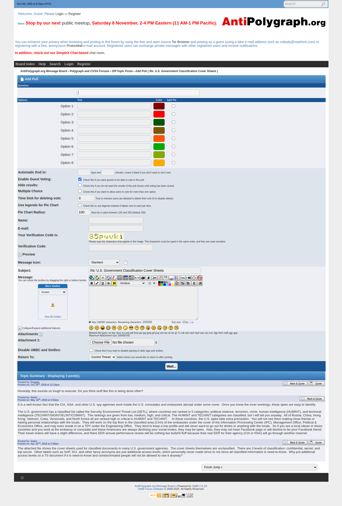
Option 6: (67, 146)
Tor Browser (181, 42)
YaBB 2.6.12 (199, 486)
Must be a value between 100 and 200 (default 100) (118, 212)
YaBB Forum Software (151, 488)
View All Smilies (52, 316)
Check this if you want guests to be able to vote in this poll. (114, 180)
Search (55, 64)
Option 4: (67, 130)
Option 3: (67, 122)
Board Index (25, 64)
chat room (96, 53)
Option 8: (67, 163)
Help (42, 64)
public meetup (75, 22)
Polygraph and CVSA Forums (89, 71)
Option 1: (67, 106)
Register (74, 14)
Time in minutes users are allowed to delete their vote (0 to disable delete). (134, 198)
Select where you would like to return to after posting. (145, 357)
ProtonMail (74, 46)
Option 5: (67, 138)
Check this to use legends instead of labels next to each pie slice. (117, 206)
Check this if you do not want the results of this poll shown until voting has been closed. (129, 186)
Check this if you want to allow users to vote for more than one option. (120, 192)
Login (60, 14)
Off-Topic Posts (122, 71)
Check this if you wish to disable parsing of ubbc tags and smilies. (129, 350)
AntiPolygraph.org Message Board (43, 71)
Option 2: (67, 114)
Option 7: (67, 155)
